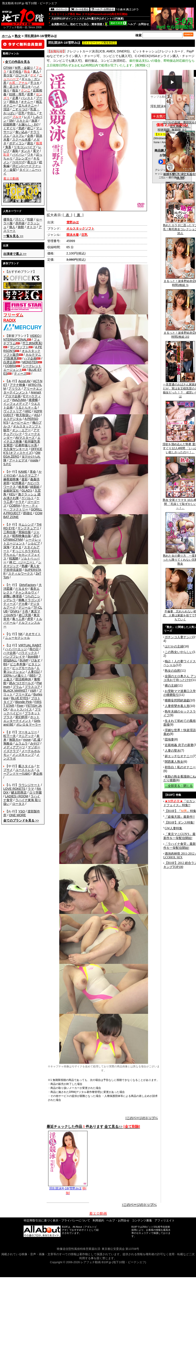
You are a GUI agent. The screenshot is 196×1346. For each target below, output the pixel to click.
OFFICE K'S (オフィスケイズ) (22, 451)
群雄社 (27, 513)
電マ (36, 151)
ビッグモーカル (23, 668)
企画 (30, 135)
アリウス (14, 388)
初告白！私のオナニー (180, 767)
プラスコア (32, 687)
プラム (17, 687)
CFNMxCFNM (13, 539)
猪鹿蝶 (33, 400)
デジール (24, 607)
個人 (12, 227)
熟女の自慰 (172, 670)
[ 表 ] (67, 215)
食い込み (21, 132)
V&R (33, 690)
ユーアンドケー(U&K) (21, 771)
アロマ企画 (13, 396)
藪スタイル (26, 766)
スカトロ (22, 120)
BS (5, 664)
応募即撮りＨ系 (26, 445)
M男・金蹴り (24, 67)
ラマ (31, 788)
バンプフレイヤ (14, 656)
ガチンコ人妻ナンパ (179, 637)
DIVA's (14, 611)
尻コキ (26, 86)
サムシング (26, 524)
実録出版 (24, 532)
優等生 (8, 219)
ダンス (25, 151)
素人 (36, 71)
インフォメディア (15, 403)
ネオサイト (33, 634)
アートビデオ (18, 460)
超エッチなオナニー (179, 756)
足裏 (15, 98)
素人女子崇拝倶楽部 (21, 568)
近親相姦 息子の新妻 (179, 745)
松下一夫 (9, 736)
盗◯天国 (25, 615)
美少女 (8, 75)
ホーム (6, 36)
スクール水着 (21, 139)
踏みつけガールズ (21, 683)
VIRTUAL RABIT (29, 645)
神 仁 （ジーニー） (22, 562)
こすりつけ (20, 109)
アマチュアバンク (21, 432)
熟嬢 (25, 566)
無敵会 (8, 743)
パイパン (18, 154)
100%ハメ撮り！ (15, 675)
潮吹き (13, 101)
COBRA (10, 366)
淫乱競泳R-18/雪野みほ (67, 1186)
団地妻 (169, 739)
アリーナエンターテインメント (22, 390)
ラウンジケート (29, 785)
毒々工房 (18, 619)
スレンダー (23, 158)
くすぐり (9, 128)
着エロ (31, 162)
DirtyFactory (27, 585)
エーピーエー (20, 422)
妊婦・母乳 (17, 94)
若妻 (30, 94)
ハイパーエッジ (16, 649)
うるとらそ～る (26, 407)
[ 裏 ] (78, 215)
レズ (27, 117)
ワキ (30, 154)
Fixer (20, 705)
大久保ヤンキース (15, 449)
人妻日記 (34, 671)
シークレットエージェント (22, 541)
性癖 (30, 219)
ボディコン (17, 143)
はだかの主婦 (174, 646)
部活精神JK (23, 679)
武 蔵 (36, 739)
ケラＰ (20, 502)
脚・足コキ (11, 86)
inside (34, 460)
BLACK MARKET (15, 690)
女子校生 (15, 71)
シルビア (34, 543)
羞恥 (15, 151)
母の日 (34, 649)
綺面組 (35, 486)
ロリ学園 (35, 792)
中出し (31, 113)
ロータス (18, 804)
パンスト (27, 98)
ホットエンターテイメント (21, 719)
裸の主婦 (171, 685)
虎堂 (30, 619)
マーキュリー (27, 732)
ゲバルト (28, 498)
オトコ (31, 227)
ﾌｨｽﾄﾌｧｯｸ (18, 162)
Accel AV (24, 381)
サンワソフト (19, 347)
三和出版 (9, 532)
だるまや (21, 588)
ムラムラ (21, 743)
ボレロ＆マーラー (28, 724)
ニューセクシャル (17, 637)
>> (13, 236)
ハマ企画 (30, 358)
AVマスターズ (25, 437)
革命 (33, 471)
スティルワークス (20, 573)
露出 (30, 143)
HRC (28, 411)
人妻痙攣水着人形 (177, 706)
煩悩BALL (10, 660)
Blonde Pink (23, 702)
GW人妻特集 (173, 828)
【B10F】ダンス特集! (179, 822)
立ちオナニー (27, 105)
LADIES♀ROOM (16, 796)
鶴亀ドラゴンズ (29, 600)
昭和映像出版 (21, 536)
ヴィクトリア (12, 411)
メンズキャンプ (23, 754)
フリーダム (23, 694)
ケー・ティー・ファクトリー (20, 507)
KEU (12, 494)
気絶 (21, 128)
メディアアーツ (14, 747)
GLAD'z (27, 490)
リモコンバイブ (25, 147)
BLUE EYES (19, 698)
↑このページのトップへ (141, 1118)
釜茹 (25, 479)
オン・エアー (21, 430)
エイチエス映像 (21, 439)
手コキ (35, 83)
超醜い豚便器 (12, 596)
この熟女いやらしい (179, 652)
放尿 (34, 120)
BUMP (24, 660)
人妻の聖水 (172, 750)
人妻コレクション (21, 669)
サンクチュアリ (28, 528)
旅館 (21, 227)
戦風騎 (13, 558)
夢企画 (37, 773)
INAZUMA (19, 400)
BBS (32, 675)
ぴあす (35, 660)
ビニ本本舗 (18, 664)
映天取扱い (24, 415)
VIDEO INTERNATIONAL (22, 337)
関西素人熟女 (174, 761)
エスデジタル (12, 419)
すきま (17, 547)
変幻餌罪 (21, 717)
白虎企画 (9, 362)
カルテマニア (27, 475)
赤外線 (20, 223)
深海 (6, 547)
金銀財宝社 (11, 490)
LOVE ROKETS (14, 788)
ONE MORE (17, 815)
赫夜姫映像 (11, 479)
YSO (21, 811)
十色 (25, 611)
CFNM (7, 67)
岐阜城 (23, 486)
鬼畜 (8, 147)
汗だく (20, 219)
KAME (22, 471)
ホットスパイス (21, 709)
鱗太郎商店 (19, 792)
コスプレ (18, 135)
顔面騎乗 (9, 124)
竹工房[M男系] (32, 343)
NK (20, 634)
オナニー (27, 101)
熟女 (18, 36)
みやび (35, 743)
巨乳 (21, 113)
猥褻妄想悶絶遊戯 (177, 700)
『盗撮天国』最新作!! (180, 816)
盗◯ (30, 128)
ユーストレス (24, 770)
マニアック (26, 736)
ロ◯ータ (21, 75)
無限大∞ (15, 739)
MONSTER (30, 362)
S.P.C (7, 464)
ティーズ (20, 373)
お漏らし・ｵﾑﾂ (28, 124)
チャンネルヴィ (26, 592)
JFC (36, 536)
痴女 (15, 90)
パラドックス (27, 653)
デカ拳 (23, 604)
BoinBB (33, 656)
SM (11, 120)
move (27, 739)
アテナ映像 (17, 385)
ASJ (37, 415)
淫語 (6, 109)
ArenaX (36, 392)
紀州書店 (18, 483)
